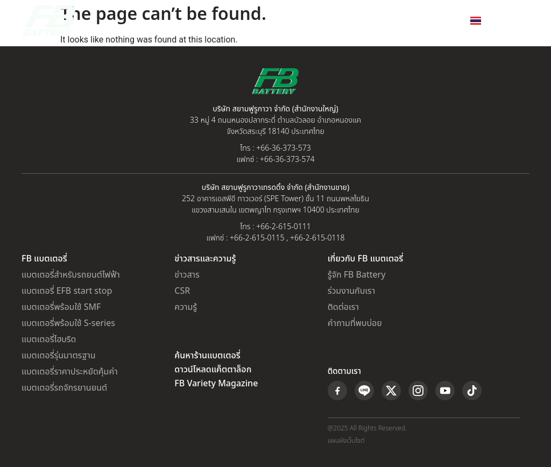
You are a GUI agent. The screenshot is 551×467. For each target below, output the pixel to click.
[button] (524, 21)
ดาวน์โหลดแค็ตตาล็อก (212, 369)
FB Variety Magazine (216, 383)
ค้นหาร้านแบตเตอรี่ (207, 355)
